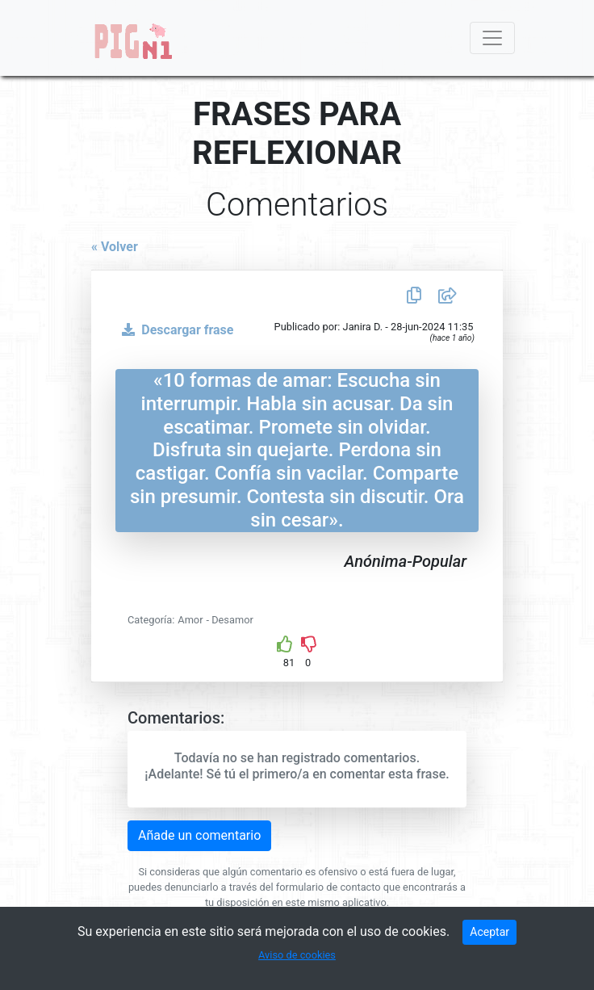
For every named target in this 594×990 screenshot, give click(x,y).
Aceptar (489, 931)
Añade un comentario (199, 835)
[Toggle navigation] (492, 38)
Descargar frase (174, 330)
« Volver (114, 246)
